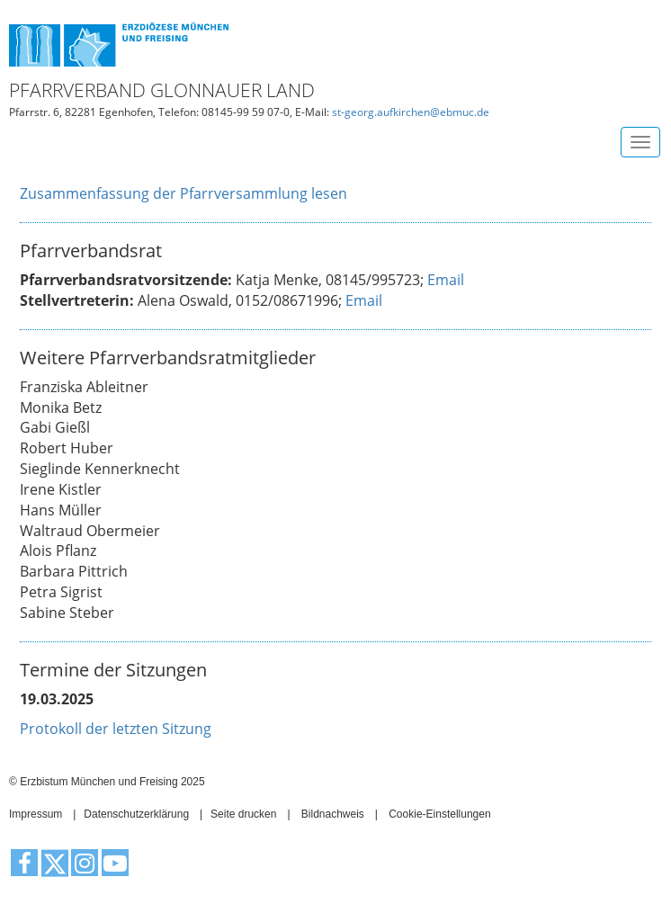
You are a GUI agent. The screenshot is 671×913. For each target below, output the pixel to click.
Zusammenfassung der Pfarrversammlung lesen (183, 193)
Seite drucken (243, 814)
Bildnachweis (332, 814)
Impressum (35, 814)
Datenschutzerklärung (136, 814)
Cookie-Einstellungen (439, 814)
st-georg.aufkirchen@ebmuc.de (410, 112)
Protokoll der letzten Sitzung (115, 728)
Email (445, 280)
